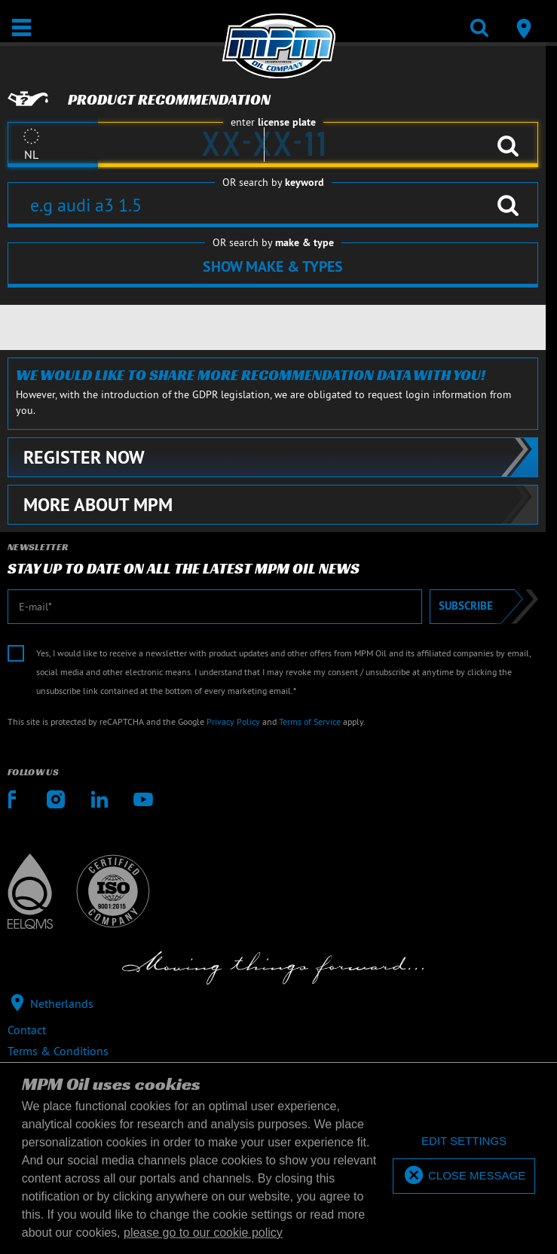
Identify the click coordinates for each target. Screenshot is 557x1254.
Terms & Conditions (58, 1050)
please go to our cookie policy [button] (203, 1232)
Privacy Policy (233, 721)
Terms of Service (310, 721)
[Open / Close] (21, 27)
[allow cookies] (464, 1176)
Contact (27, 1029)
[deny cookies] (464, 1141)
